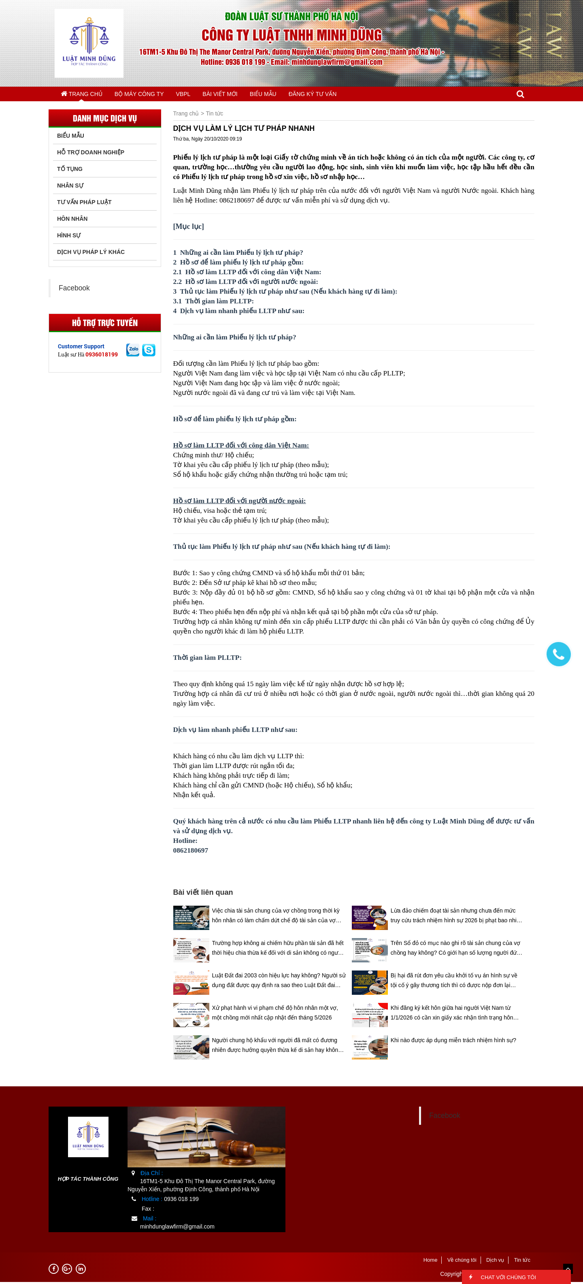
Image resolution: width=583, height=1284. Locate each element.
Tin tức (214, 115)
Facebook (74, 290)
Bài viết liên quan (203, 894)
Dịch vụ (495, 1262)
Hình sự (69, 237)
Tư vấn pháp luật (84, 204)
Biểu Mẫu (70, 137)
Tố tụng (70, 171)
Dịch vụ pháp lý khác (91, 254)
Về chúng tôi (462, 1262)
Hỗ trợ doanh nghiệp (90, 154)
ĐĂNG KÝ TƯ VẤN (348, 95)
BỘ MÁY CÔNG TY (148, 95)
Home (430, 1262)
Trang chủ (84, 94)
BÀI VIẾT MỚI (243, 95)
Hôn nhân (72, 221)
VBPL (199, 95)
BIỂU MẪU (293, 95)
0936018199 (101, 356)
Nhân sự (70, 187)
